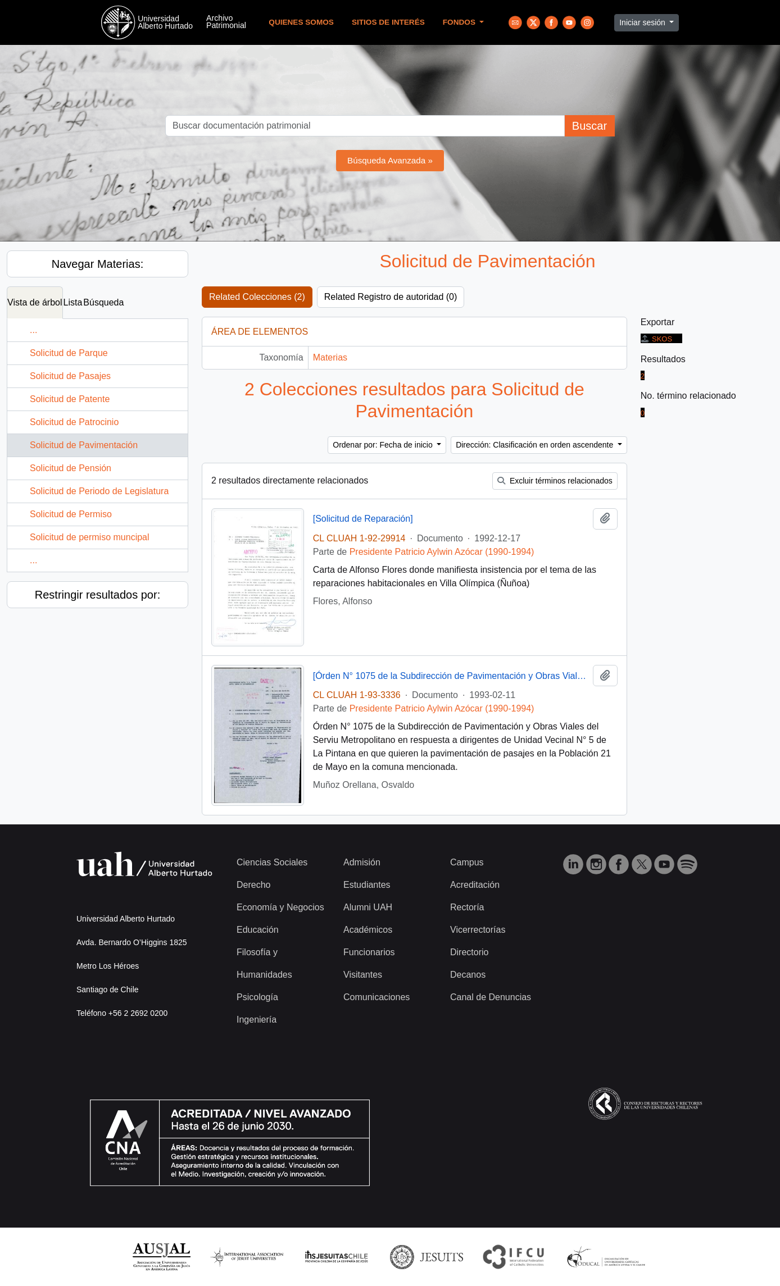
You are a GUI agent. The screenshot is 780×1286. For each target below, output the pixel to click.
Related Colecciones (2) (257, 297)
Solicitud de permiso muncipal (89, 537)
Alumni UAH (367, 907)
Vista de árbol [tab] (34, 302)
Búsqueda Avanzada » (390, 160)
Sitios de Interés (388, 22)
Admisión (361, 862)
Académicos (367, 929)
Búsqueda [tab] (103, 302)
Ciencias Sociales (272, 862)
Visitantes (362, 974)
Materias (330, 357)
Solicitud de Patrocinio (74, 422)
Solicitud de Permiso (71, 514)
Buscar (589, 126)
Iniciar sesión (643, 22)
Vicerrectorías (477, 929)
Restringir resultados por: (97, 595)
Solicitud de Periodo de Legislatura (99, 491)
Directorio (469, 952)
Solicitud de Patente (70, 399)
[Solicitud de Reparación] (363, 518)
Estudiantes (367, 885)
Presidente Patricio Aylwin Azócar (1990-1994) (442, 552)
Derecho (253, 885)
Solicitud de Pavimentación (84, 445)
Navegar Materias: (97, 264)
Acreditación (475, 885)
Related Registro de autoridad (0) (390, 297)
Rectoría (467, 907)
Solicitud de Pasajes (70, 376)
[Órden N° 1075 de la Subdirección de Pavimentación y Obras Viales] (450, 676)
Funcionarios (369, 952)
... (33, 330)
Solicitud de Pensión (70, 468)
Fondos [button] (460, 22)
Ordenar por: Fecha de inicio (383, 444)
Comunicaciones (376, 997)
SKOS (656, 339)
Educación (258, 929)
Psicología (257, 997)
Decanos (468, 974)
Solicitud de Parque (69, 353)
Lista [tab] (73, 302)
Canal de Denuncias (490, 997)
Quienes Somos (301, 22)
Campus (467, 862)
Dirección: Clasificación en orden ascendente (535, 444)
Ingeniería (256, 1019)
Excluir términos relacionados (555, 480)
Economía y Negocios (280, 907)
